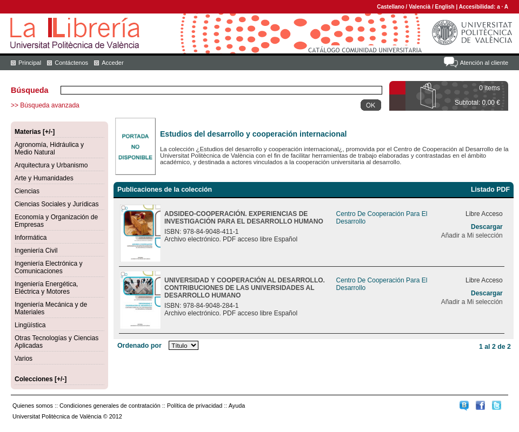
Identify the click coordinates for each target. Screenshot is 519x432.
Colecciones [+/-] (40, 379)
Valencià (419, 7)
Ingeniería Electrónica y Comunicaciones (48, 267)
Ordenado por (139, 345)
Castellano (390, 7)
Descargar (487, 227)
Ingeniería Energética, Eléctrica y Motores (46, 287)
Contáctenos (71, 62)
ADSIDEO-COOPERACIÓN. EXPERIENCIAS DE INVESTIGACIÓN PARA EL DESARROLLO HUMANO (243, 217)
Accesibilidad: (478, 7)
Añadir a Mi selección (472, 235)
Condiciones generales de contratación (110, 405)
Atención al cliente (484, 62)
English (445, 7)
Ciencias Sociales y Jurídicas (56, 204)
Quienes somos (32, 405)
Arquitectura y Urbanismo (51, 165)
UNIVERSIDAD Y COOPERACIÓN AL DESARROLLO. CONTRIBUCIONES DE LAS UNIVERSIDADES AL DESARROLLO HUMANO (244, 287)
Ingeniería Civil (36, 250)
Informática (30, 237)
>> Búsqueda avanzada (45, 105)
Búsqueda (30, 90)
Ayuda (237, 405)
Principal (29, 62)
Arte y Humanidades (44, 178)
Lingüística (30, 325)
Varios (23, 358)
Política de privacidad (195, 405)
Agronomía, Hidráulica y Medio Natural (49, 148)
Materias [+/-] (35, 132)
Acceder (112, 62)
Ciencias (27, 191)
